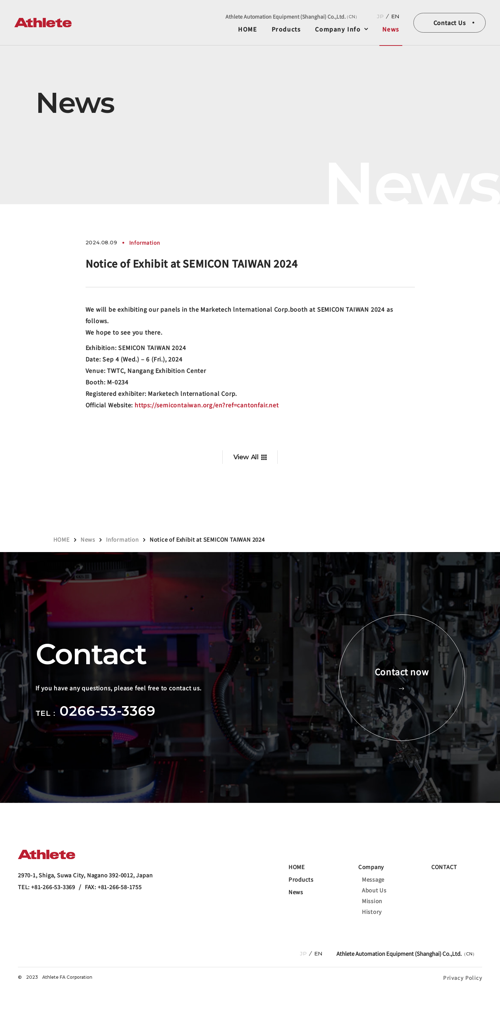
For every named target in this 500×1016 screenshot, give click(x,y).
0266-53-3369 (107, 711)
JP (380, 16)
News (390, 29)
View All (245, 457)
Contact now (402, 677)
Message (373, 879)
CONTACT (444, 867)
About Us (374, 890)
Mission (372, 901)
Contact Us (449, 22)
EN (395, 16)
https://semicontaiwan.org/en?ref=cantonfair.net (207, 405)
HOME (247, 29)
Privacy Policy (462, 977)
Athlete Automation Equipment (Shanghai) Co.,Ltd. (292, 16)
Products (286, 29)
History (372, 911)
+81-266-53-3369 (53, 887)
